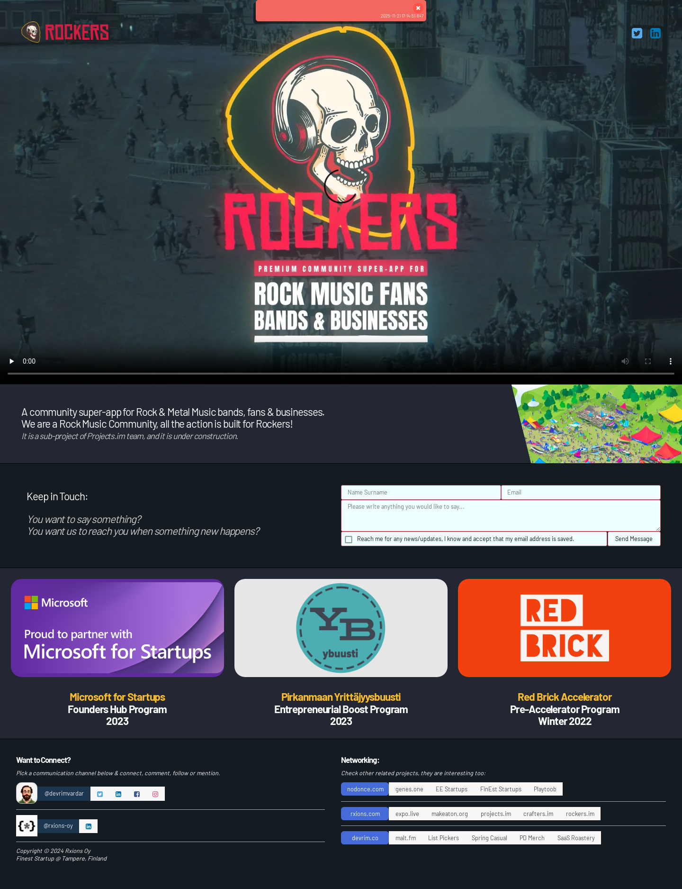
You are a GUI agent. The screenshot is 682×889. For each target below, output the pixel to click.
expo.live (407, 813)
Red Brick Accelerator (564, 696)
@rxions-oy (58, 825)
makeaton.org (449, 813)
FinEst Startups (500, 789)
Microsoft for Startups (117, 696)
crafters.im (538, 813)
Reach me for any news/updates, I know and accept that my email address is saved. (465, 538)
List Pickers (443, 838)
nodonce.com (365, 789)
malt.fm (405, 838)
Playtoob (545, 789)
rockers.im (580, 813)
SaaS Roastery (576, 838)
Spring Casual (489, 838)
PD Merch (532, 838)
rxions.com (365, 813)
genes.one (409, 789)
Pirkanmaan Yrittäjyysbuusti (341, 696)
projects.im (496, 813)
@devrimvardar (64, 793)
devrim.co (365, 838)
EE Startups (451, 789)
